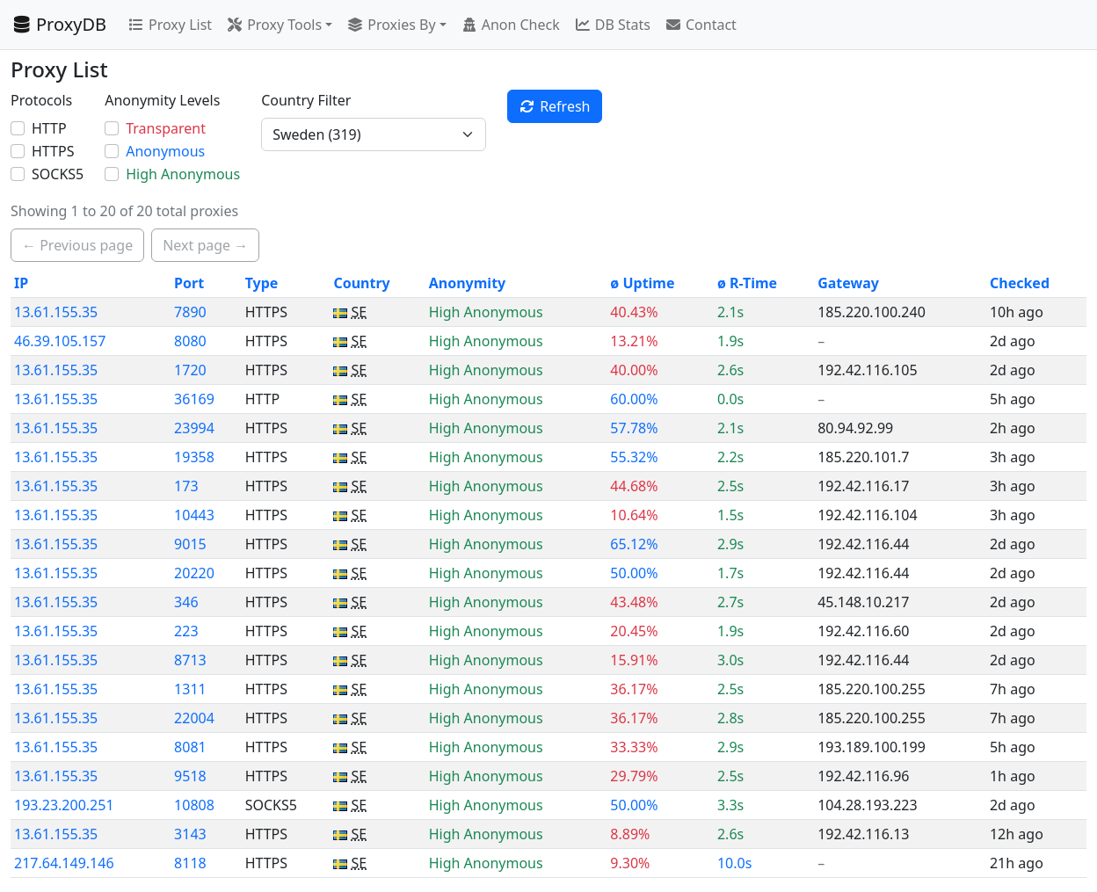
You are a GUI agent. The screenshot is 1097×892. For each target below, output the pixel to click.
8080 (190, 341)
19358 (194, 457)
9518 (190, 776)
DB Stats (612, 24)
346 (186, 602)
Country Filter (306, 100)
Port (189, 283)
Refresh (554, 106)
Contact (701, 24)
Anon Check (510, 24)
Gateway (848, 283)
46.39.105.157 (59, 341)
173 (186, 486)
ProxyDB (58, 24)
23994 (194, 428)
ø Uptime (642, 283)
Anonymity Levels (162, 100)
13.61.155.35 (56, 312)
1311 (190, 689)
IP (21, 283)
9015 (190, 544)
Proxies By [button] (390, 24)
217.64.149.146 (64, 863)
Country (361, 283)
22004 (194, 718)
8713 (190, 660)
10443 (194, 515)
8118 (190, 863)
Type (262, 283)
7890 (190, 312)
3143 (190, 834)
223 (186, 631)
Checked (1020, 283)
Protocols (41, 100)
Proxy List (169, 24)
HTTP (49, 128)
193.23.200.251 (64, 805)
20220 (194, 573)
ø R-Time (747, 283)
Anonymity (467, 283)
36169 (194, 399)
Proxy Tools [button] (274, 24)
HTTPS (53, 151)
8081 (190, 747)
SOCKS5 (58, 174)
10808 (194, 805)
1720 (190, 370)
